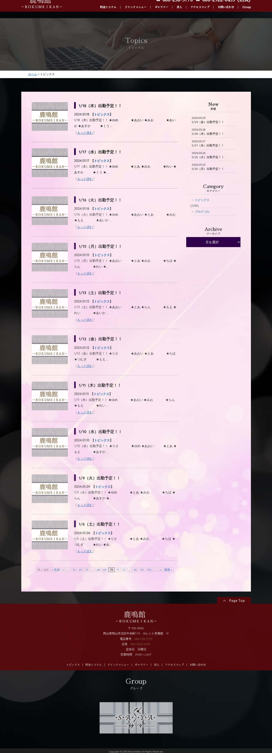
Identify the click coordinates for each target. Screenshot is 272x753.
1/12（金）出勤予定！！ (101, 349)
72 (124, 580)
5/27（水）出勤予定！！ (208, 144)
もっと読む (85, 133)
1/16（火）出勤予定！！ (101, 210)
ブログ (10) (202, 213)
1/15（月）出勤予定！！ (101, 256)
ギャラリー (161, 1)
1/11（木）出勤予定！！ (101, 395)
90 (142, 580)
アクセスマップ (199, 1)
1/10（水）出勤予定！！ (101, 442)
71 (117, 580)
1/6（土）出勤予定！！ (101, 534)
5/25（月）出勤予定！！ (208, 168)
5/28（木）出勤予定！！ (208, 132)
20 (80, 580)
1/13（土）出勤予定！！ (101, 303)
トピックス (102, 115)
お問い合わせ (226, 1)
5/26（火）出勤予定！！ (208, 156)
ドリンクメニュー (135, 1)
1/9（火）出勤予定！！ (101, 488)
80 (135, 580)
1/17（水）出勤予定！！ (101, 152)
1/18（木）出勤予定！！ (101, 106)
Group (246, 1)
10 (73, 580)
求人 (179, 1)
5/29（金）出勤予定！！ (208, 121)
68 (98, 580)
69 (104, 580)
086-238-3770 (143, 649)
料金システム (108, 1)
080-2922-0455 (140, 654)
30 (87, 580)
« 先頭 (55, 580)
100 (149, 580)
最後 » (169, 580)
